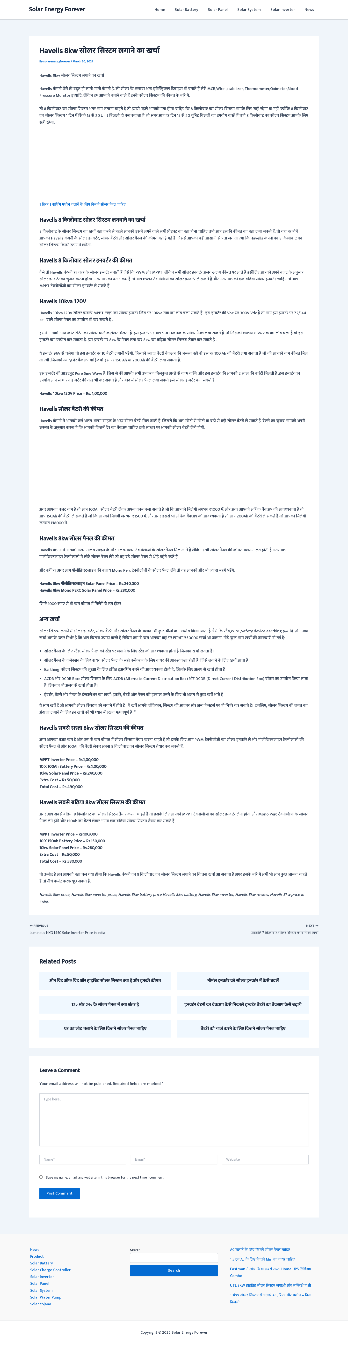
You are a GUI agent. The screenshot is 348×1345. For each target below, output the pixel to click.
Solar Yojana (41, 1304)
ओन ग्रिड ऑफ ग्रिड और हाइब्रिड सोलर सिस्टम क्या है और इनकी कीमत (105, 981)
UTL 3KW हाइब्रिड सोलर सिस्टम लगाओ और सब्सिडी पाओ (274, 1285)
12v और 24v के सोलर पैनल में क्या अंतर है (105, 1005)
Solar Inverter (285, 9)
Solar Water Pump (46, 1297)
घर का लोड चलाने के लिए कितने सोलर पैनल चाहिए (105, 1029)
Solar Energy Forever (57, 9)
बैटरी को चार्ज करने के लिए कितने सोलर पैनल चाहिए (243, 1029)
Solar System (252, 9)
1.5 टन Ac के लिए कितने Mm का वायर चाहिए (264, 1259)
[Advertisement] (174, 166)
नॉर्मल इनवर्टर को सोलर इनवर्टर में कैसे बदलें (243, 981)
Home (168, 9)
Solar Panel (223, 9)
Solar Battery (193, 9)
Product (37, 1256)
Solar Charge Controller (51, 1270)
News (310, 9)
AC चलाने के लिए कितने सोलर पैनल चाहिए (262, 1250)
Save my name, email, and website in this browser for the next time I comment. (105, 1178)
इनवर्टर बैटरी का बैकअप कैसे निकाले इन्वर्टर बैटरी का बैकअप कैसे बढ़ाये (243, 1005)
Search (135, 1250)
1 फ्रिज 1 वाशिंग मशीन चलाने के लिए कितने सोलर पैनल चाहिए (85, 204)
